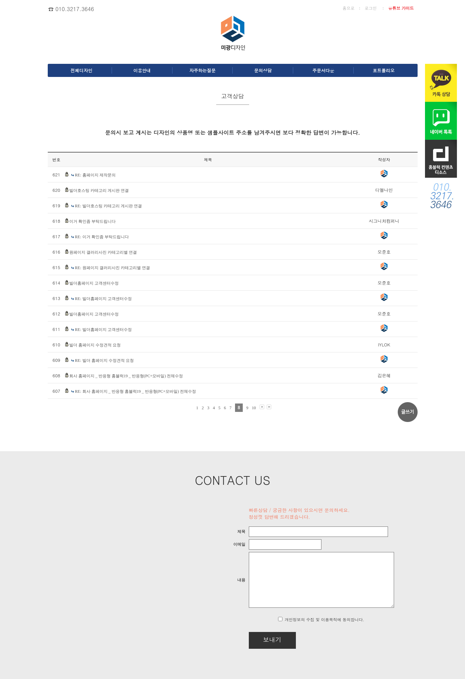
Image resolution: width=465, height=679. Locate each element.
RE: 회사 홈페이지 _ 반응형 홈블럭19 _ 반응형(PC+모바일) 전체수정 (135, 391)
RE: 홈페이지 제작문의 (95, 175)
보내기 (255, 639)
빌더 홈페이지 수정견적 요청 (95, 345)
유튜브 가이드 (401, 8)
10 (254, 408)
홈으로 (348, 8)
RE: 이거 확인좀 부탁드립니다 (102, 237)
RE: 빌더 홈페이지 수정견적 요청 (104, 360)
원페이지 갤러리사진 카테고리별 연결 (103, 252)
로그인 (370, 8)
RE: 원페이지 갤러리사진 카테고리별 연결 (112, 267)
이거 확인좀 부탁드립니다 (92, 221)
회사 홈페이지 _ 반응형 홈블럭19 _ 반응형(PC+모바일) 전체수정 (126, 376)
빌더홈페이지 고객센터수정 (94, 283)
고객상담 (232, 96)
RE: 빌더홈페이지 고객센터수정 (103, 298)
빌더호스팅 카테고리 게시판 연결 (99, 190)
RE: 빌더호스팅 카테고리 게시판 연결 (108, 206)
